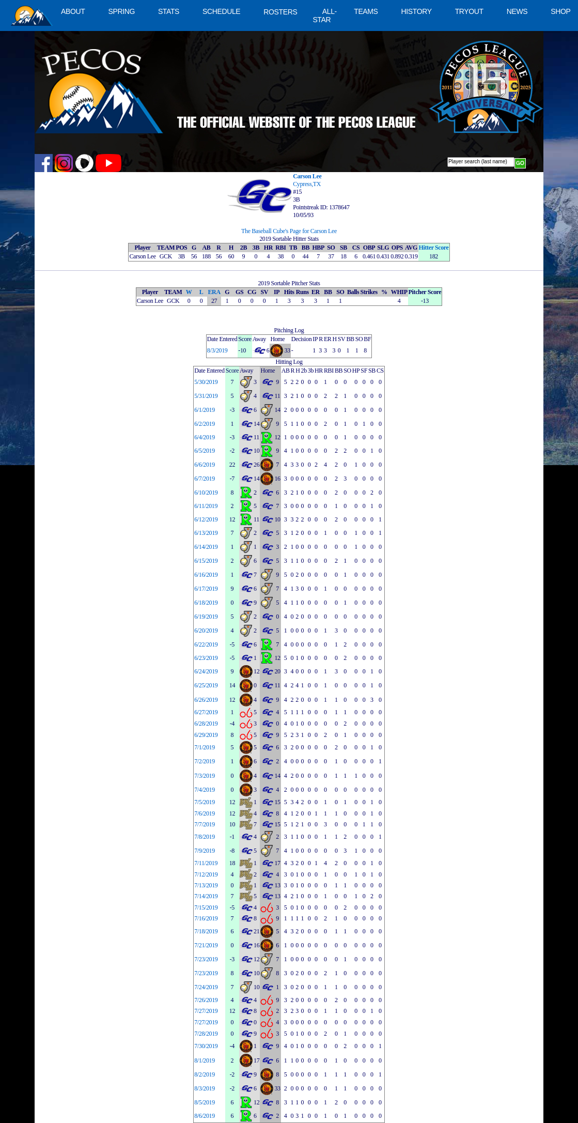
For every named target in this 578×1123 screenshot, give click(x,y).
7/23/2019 (205, 959)
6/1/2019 (204, 409)
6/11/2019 (205, 506)
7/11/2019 (205, 863)
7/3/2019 (204, 775)
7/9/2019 (204, 850)
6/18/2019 (205, 602)
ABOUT (73, 11)
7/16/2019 (205, 918)
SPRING (121, 11)
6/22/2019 (205, 644)
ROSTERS (280, 12)
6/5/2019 (204, 450)
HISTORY (416, 11)
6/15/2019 (205, 560)
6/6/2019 (204, 464)
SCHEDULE (221, 11)
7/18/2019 (205, 931)
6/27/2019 (205, 712)
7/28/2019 (205, 1033)
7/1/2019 (204, 747)
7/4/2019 (204, 789)
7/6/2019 (204, 813)
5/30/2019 (205, 382)
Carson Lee (307, 176)
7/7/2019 (204, 824)
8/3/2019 (217, 350)
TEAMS (366, 11)
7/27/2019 (205, 1010)
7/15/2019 (205, 907)
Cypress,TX (307, 184)
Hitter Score (434, 247)
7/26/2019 (205, 1000)
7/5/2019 (204, 802)
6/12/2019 (205, 519)
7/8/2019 (204, 836)
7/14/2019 (205, 896)
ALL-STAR (324, 15)
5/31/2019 (205, 395)
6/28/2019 (205, 723)
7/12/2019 (205, 874)
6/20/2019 (205, 630)
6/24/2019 (205, 671)
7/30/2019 (205, 1046)
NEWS (517, 11)
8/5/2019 (204, 1102)
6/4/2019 (204, 437)
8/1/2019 (204, 1060)
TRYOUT (469, 11)
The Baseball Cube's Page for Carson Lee (289, 231)
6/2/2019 (204, 423)
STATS (168, 11)
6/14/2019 (205, 546)
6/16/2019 (205, 574)
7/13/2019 (205, 885)
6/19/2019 (205, 616)
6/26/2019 (205, 699)
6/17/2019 (205, 588)
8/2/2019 (204, 1074)
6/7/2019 (204, 478)
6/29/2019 (205, 735)
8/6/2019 (204, 1115)
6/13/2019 (205, 532)
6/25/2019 (205, 685)
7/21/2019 (205, 945)
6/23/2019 (205, 658)
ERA (214, 292)
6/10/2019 (205, 492)
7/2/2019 (204, 761)
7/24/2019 (205, 987)
